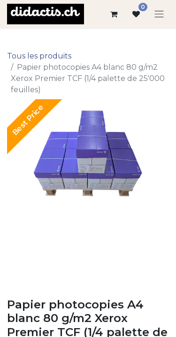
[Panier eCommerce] (113, 14)
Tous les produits (39, 55)
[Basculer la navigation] (159, 14)
